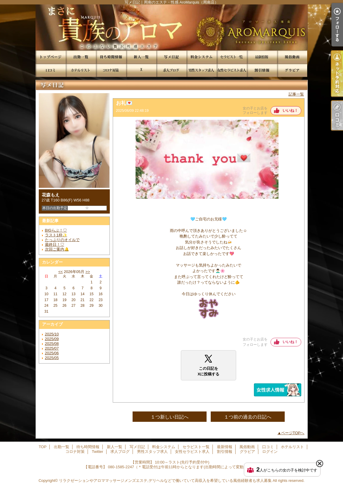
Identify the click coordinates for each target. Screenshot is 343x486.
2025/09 (52, 339)
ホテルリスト (81, 70)
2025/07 (52, 348)
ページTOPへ (293, 433)
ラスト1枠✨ (56, 235)
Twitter (141, 70)
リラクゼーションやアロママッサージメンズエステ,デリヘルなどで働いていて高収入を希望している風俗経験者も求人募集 (165, 480)
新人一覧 (141, 57)
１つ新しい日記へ (170, 416)
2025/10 (52, 334)
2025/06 (52, 353)
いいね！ (290, 110)
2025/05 (52, 358)
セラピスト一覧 (232, 57)
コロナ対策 (111, 70)
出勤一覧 (81, 57)
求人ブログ (171, 70)
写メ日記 (171, 57)
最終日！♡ (54, 244)
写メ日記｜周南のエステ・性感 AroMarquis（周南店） (171, 27)
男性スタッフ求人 (201, 70)
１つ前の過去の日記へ (247, 416)
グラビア (292, 70)
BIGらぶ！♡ (56, 230)
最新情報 (262, 57)
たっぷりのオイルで (62, 240)
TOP (51, 57)
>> (88, 271)
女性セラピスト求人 (232, 70)
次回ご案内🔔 (57, 249)
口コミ (51, 70)
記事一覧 (296, 94)
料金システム (201, 57)
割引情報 (262, 70)
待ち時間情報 (111, 57)
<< (60, 271)
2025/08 (52, 343)
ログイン (270, 451)
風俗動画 (292, 57)
